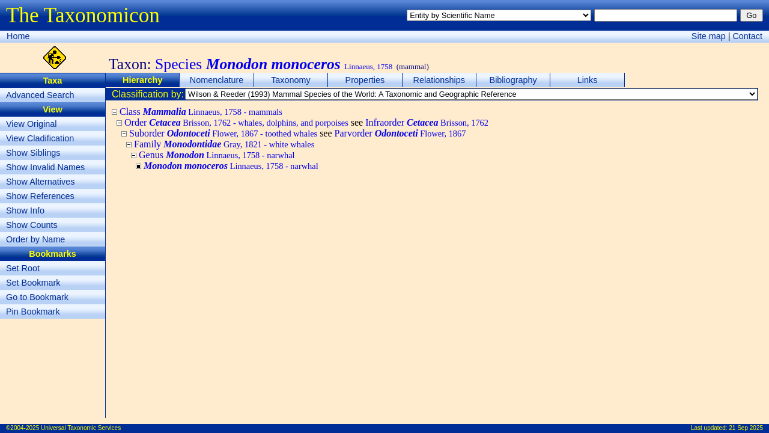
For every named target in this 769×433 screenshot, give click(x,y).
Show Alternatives (40, 181)
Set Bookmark (33, 282)
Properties (365, 80)
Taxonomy (291, 80)
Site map (708, 36)
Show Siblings (33, 153)
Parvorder (400, 133)
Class (201, 111)
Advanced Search (40, 95)
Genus (217, 155)
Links (587, 80)
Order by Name (35, 239)
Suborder (223, 133)
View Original (31, 124)
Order (236, 122)
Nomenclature (217, 80)
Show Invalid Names (45, 167)
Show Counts (32, 225)
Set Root (23, 268)
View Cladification (40, 138)
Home (18, 36)
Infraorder (426, 122)
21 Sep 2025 (746, 428)
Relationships (439, 80)
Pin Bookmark (33, 311)
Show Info (25, 210)
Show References (40, 196)
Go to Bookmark (37, 297)
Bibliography (513, 80)
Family (224, 144)
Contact (747, 36)
